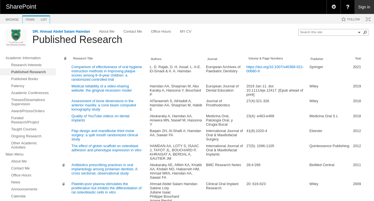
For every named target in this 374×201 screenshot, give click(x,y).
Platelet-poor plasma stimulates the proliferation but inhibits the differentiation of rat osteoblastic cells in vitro (106, 188)
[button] (365, 32)
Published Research (77, 39)
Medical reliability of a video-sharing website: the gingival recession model (101, 88)
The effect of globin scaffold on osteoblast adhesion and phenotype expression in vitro (106, 148)
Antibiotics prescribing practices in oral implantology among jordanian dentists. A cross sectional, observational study (104, 169)
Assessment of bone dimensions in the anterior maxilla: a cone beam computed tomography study (103, 105)
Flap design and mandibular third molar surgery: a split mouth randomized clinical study (104, 135)
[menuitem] (334, 7)
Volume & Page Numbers (265, 58)
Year (358, 58)
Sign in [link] (364, 7)
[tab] (12, 18)
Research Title (83, 58)
